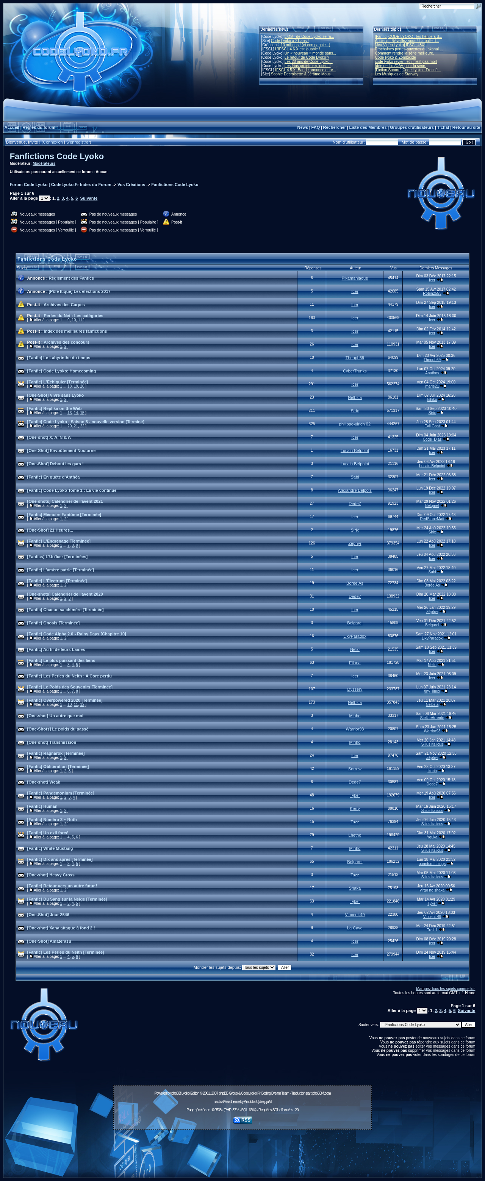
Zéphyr (354, 543)
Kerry (355, 808)
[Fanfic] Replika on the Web (54, 408)
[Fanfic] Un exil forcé (48, 833)
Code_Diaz (432, 439)
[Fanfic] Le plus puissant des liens (61, 660)
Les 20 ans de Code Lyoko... (309, 61)
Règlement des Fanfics (71, 278)
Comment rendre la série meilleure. (404, 53)
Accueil (12, 127)
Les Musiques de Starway (397, 74)
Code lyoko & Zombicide (395, 57)
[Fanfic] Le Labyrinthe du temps (59, 357)
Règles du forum (38, 127)
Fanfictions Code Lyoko (57, 156)
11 (80, 320)
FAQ (315, 127)
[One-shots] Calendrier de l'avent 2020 (65, 594)
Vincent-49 (355, 914)
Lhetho (355, 835)
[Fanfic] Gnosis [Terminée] (53, 623)
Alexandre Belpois (355, 490)
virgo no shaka (432, 890)
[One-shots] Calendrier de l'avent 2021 (65, 501)
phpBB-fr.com (321, 1093)
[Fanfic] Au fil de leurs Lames (56, 649)
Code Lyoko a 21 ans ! (290, 41)
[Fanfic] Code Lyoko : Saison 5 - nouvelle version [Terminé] (85, 421)
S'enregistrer (78, 142)
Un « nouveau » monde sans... (310, 53)
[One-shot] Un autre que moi (55, 715)
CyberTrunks (355, 371)
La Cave (355, 928)
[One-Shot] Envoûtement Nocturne (61, 450)
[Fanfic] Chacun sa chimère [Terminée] (65, 609)
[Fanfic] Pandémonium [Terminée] (60, 793)
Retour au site (466, 127)
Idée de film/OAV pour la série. (400, 66)
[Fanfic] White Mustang (50, 848)
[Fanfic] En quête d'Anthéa (53, 477)
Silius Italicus (432, 744)
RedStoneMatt (432, 519)
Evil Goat (432, 426)
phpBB (176, 1093)
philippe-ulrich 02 (355, 424)
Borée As (354, 583)
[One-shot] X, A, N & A (49, 437)
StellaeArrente (432, 718)
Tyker (355, 795)
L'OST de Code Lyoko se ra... (309, 36)
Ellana (355, 662)
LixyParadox (354, 636)
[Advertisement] (242, 1149)
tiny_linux (432, 691)
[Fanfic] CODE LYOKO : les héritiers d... (408, 36)
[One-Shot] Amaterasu (49, 941)
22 (82, 426)
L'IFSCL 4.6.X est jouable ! (297, 49)
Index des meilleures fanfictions (75, 331)
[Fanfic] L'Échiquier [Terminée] (57, 382)
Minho (354, 715)
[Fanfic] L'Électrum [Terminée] (57, 581)
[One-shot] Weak (43, 782)
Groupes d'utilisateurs (412, 127)
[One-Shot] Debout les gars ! (55, 463)
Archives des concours (66, 342)
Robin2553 (432, 293)
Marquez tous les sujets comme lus (445, 989)
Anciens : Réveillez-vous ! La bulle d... (407, 41)
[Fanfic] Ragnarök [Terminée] (56, 753)
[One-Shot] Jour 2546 (48, 914)
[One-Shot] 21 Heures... (50, 530)
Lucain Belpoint (355, 450)
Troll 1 (432, 930)
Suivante (89, 198)
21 (76, 426)
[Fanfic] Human (42, 806)
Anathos (432, 373)
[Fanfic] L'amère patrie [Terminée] (60, 570)
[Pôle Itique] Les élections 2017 (79, 291)
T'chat (443, 127)
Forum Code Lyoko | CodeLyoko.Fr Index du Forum (60, 184)
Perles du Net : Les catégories (73, 315)
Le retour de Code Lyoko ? (307, 57)
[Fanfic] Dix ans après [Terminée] (60, 859)
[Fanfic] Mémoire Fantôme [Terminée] (64, 514)
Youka (432, 837)
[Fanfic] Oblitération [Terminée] (58, 766)
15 (82, 413)
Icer (432, 280)
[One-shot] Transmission (52, 742)
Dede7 (355, 503)
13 (69, 413)
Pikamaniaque (355, 278)
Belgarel (432, 506)
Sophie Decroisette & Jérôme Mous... (302, 74)
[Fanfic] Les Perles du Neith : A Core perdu (69, 676)
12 (82, 704)
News (302, 127)
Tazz (354, 822)
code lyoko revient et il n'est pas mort (406, 61)
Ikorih (431, 771)
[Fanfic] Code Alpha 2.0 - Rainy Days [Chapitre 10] (76, 634)
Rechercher (334, 127)
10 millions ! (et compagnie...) (305, 45)
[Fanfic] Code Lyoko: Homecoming (61, 371)
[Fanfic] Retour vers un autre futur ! (62, 886)
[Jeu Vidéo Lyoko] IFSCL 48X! (400, 45)
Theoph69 (355, 357)
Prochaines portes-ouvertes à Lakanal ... (409, 49)
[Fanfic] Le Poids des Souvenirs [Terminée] (70, 687)
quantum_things (432, 864)
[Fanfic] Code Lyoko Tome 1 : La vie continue (72, 490)
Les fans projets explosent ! (308, 66)
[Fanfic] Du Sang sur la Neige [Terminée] (67, 899)
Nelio (355, 649)
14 (76, 413)
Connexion (53, 142)
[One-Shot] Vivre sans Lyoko (55, 395)
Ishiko (432, 399)
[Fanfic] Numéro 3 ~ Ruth (52, 819)
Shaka (355, 888)
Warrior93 (355, 729)
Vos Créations (131, 184)
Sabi (354, 477)
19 (76, 386)
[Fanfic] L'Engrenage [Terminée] (59, 541)
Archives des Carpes (64, 304)
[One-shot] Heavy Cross (51, 875)
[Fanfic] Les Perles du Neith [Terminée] (65, 952)
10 (74, 320)
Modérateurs (44, 163)
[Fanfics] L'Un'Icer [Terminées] (57, 556)
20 (82, 386)
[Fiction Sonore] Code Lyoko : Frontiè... (408, 70)
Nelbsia (355, 397)
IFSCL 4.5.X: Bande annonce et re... (305, 70)
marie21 (432, 386)
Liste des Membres (367, 127)
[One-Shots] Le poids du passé (58, 729)
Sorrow (354, 768)
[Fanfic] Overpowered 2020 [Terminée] (65, 700)
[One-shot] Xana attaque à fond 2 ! (61, 928)
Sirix (355, 410)
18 (69, 386)
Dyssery (355, 689)
